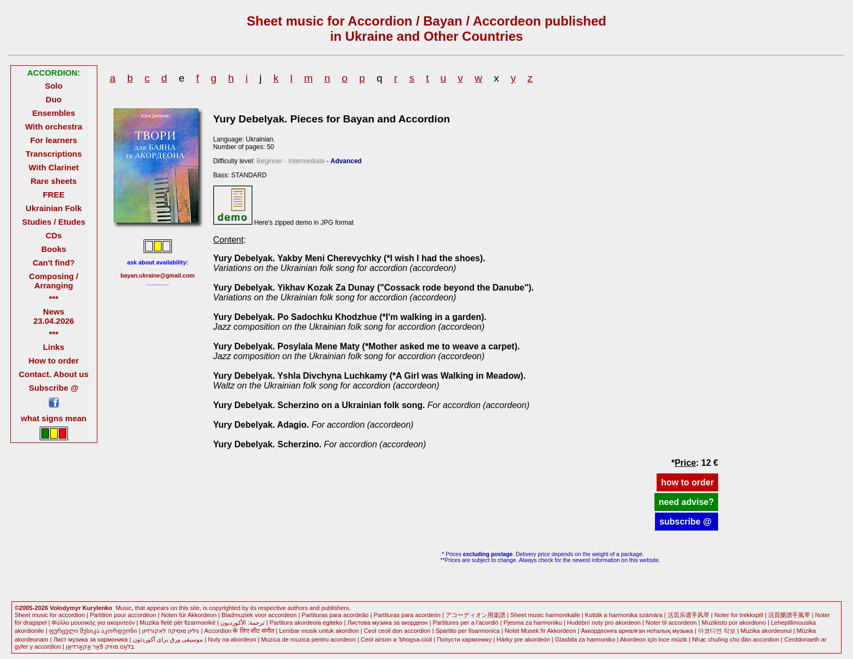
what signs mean (53, 418)
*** (53, 298)
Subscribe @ (53, 387)
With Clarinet (54, 167)
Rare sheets (53, 181)
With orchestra (53, 126)
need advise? (686, 502)
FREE (54, 194)
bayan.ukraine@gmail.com (157, 275)
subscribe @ (686, 521)
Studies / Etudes (53, 221)
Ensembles (53, 113)
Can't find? (54, 262)
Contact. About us (54, 374)
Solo (53, 85)
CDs (54, 235)
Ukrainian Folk (54, 208)
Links (53, 347)
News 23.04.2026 (53, 316)
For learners (53, 140)
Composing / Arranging (53, 281)
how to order (687, 482)
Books (53, 249)
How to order (54, 360)
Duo (53, 99)
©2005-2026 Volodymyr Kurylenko (64, 608)
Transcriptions (54, 153)
